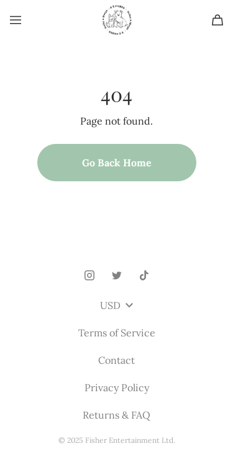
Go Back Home (117, 162)
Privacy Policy (117, 387)
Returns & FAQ (116, 415)
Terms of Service (116, 332)
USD (116, 305)
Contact (116, 360)
